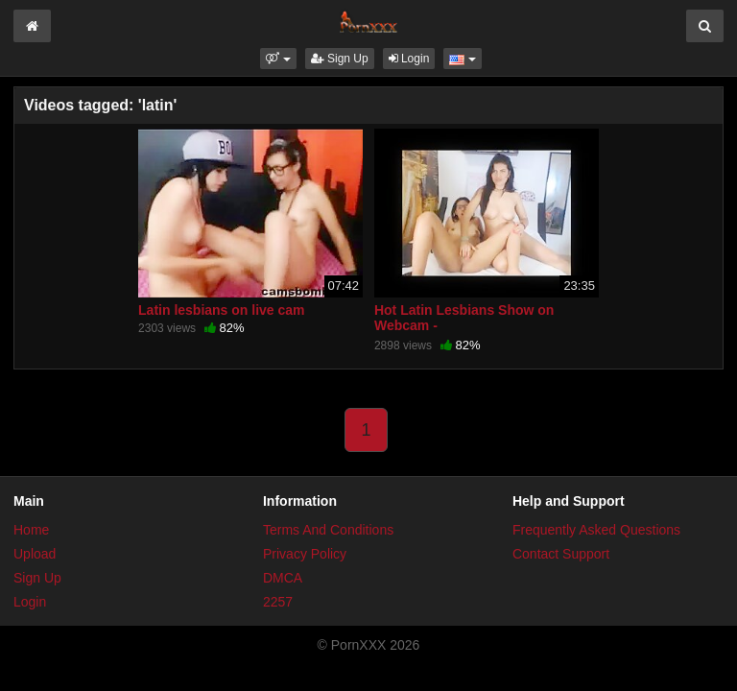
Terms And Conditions (328, 529)
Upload (34, 553)
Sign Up (339, 58)
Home (31, 529)
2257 (278, 601)
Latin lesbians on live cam (221, 310)
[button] (278, 58)
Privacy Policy (304, 553)
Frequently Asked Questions (596, 529)
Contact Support (560, 553)
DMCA (282, 577)
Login (409, 58)
